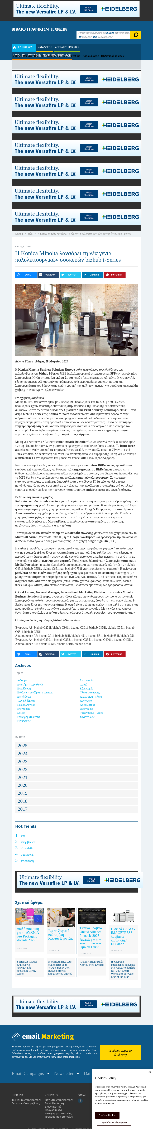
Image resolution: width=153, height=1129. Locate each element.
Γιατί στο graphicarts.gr (59, 1094)
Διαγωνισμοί (48, 50)
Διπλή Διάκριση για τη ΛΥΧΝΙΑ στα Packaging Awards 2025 (28, 929)
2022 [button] (22, 764)
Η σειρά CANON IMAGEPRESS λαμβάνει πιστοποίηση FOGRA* (123, 931)
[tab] (76, 740)
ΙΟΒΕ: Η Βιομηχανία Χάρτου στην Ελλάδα (92, 958)
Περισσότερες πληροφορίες (114, 1122)
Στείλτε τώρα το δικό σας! (120, 1047)
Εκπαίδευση (24, 683)
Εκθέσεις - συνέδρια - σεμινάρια (35, 687)
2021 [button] (22, 772)
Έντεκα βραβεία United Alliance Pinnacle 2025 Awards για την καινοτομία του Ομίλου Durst (91, 932)
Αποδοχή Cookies (107, 1115)
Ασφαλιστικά (87, 699)
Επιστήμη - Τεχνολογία (30, 679)
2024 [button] (22, 748)
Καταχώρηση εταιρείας (58, 1108)
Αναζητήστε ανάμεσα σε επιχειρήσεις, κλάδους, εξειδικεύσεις (104, 29)
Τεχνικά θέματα (26, 695)
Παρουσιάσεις (91, 50)
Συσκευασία (86, 675)
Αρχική (19, 228)
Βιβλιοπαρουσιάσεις (112, 50)
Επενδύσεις (23, 703)
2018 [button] (22, 796)
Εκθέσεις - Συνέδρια (68, 50)
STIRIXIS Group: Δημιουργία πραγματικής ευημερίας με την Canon (27, 962)
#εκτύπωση (27, 855)
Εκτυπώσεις (24, 715)
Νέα (36, 50)
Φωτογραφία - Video (91, 707)
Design (21, 707)
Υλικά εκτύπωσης (90, 687)
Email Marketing (54, 1098)
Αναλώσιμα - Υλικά (91, 691)
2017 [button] (22, 803)
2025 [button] (22, 740)
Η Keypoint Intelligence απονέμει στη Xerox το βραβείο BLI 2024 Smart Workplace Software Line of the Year (123, 964)
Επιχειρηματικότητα (28, 711)
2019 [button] (22, 788)
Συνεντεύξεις (87, 711)
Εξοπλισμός (86, 683)
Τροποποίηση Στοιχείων (59, 1111)
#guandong (27, 849)
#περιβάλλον (28, 837)
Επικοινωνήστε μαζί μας (26, 1098)
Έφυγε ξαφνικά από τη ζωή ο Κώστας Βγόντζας (60, 929)
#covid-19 (26, 843)
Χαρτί (83, 679)
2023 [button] (22, 756)
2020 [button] (22, 780)
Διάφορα (22, 675)
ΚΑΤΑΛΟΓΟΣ (45, 42)
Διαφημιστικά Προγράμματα (53, 1103)
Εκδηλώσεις (24, 691)
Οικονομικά (86, 703)
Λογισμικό (86, 695)
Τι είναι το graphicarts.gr (26, 1094)
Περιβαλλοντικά (26, 699)
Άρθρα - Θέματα (22, 50)
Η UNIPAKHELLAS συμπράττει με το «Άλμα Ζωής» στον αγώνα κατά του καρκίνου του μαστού (60, 962)
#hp (23, 830)
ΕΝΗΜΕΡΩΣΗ (24, 42)
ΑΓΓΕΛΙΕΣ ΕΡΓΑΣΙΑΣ (67, 42)
